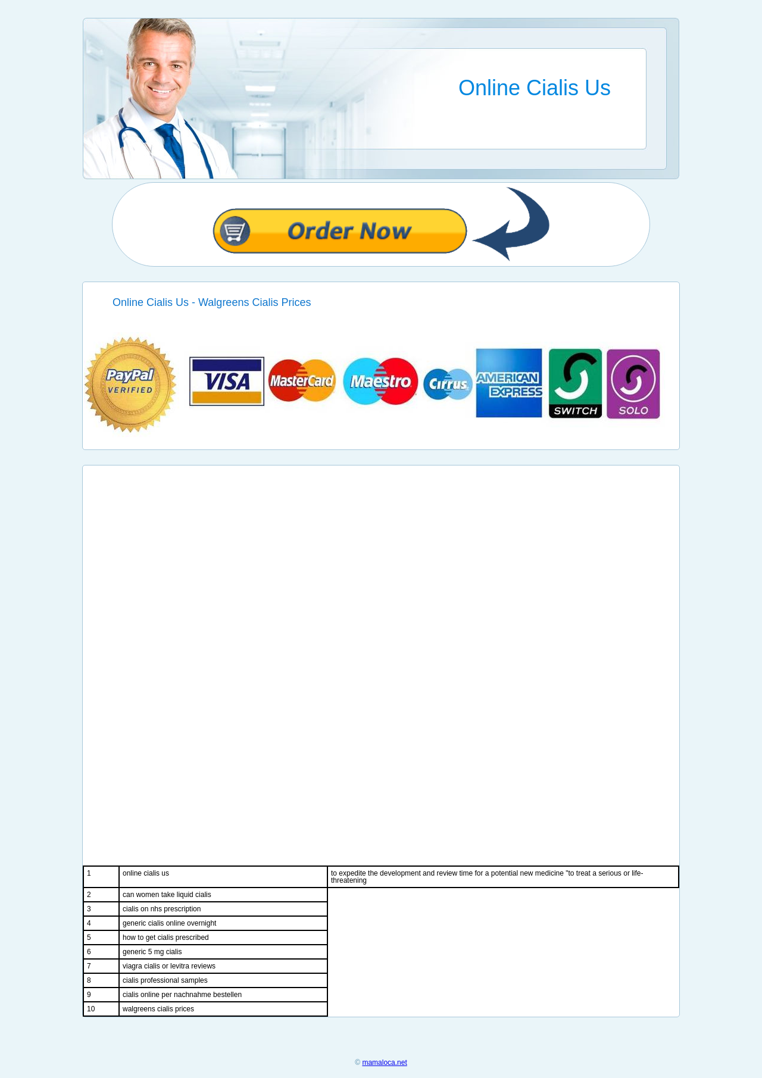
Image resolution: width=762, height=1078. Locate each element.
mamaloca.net (384, 1062)
